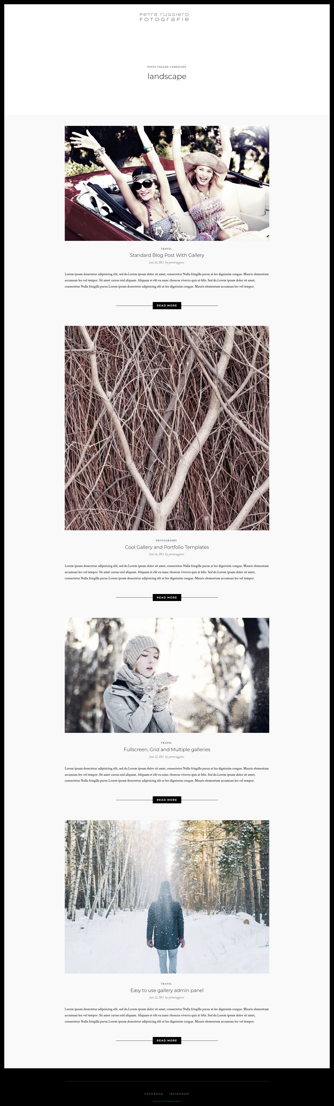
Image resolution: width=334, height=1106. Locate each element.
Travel (166, 246)
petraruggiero (176, 260)
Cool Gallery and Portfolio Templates (167, 545)
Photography (166, 538)
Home (77, 18)
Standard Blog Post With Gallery (167, 253)
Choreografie (231, 18)
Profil (206, 18)
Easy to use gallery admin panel (167, 988)
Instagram (179, 1091)
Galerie (123, 18)
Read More (167, 303)
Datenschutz (174, 1099)
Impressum (159, 1099)
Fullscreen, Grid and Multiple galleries (167, 747)
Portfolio (98, 18)
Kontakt (257, 18)
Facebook (154, 1091)
